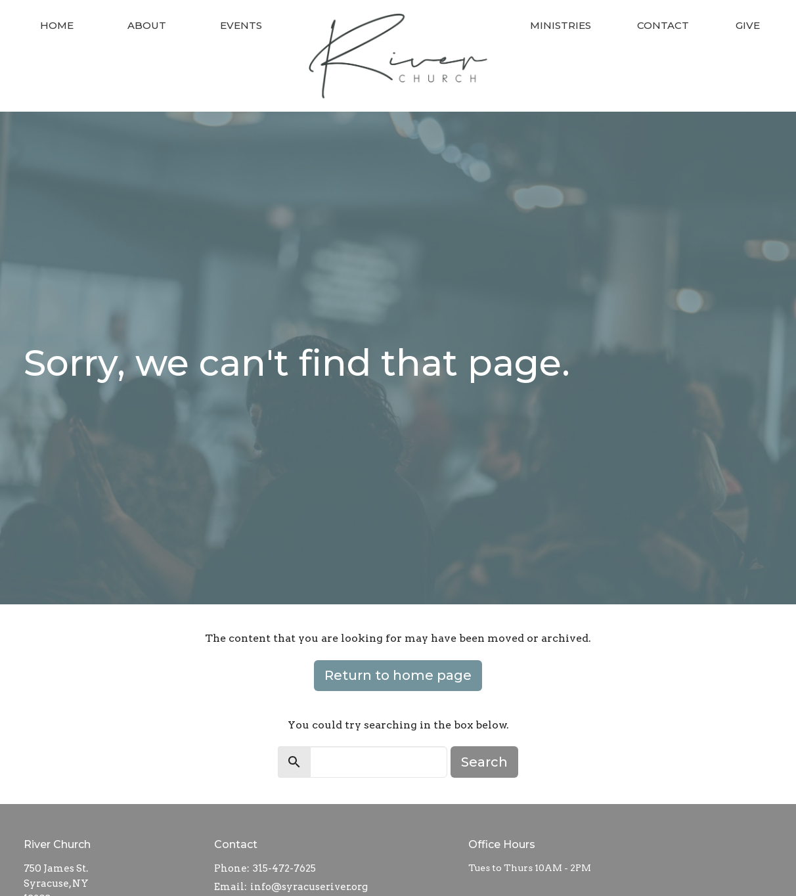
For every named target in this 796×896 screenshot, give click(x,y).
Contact (663, 25)
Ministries (560, 25)
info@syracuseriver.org (309, 887)
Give (748, 25)
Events (241, 25)
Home (57, 25)
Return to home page (398, 675)
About (146, 25)
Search (484, 762)
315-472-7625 (284, 868)
